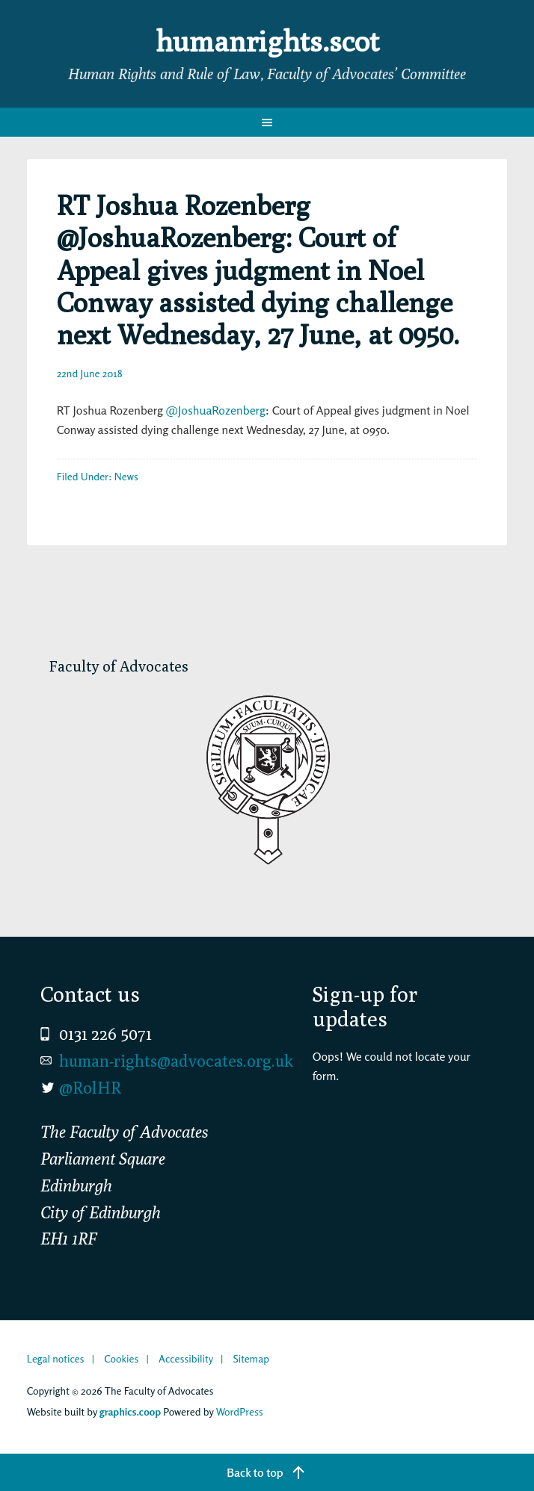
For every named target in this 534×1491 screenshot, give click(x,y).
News (126, 476)
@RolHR (90, 1087)
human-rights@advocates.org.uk (176, 1060)
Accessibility (186, 1358)
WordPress (239, 1411)
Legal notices (56, 1358)
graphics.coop (130, 1411)
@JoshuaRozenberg (216, 410)
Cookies (121, 1358)
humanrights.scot (267, 40)
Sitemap (251, 1358)
